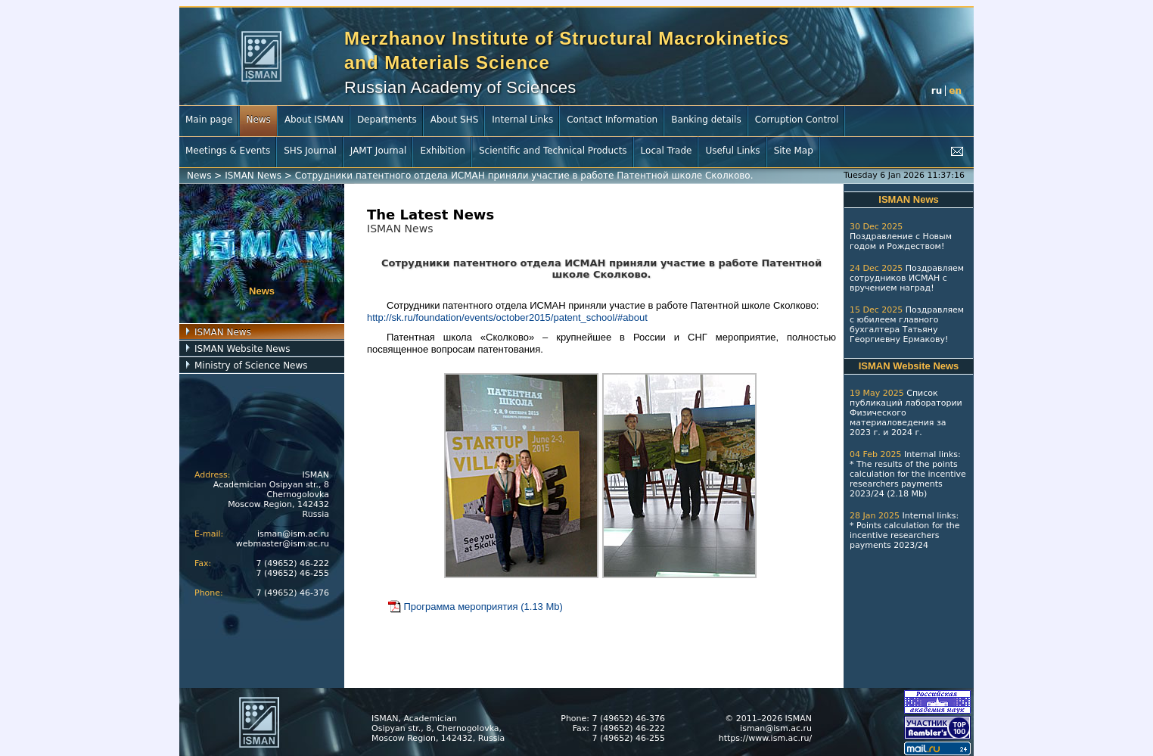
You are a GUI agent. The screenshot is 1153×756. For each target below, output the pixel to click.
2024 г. (906, 432)
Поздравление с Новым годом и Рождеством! (901, 241)
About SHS (454, 119)
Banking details (706, 119)
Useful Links (732, 150)
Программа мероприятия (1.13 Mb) (475, 606)
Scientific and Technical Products (553, 150)
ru (936, 91)
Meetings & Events (227, 150)
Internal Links (522, 119)
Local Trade (666, 150)
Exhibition (442, 150)
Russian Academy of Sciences (460, 87)
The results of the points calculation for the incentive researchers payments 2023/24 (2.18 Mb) (908, 479)
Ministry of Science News (251, 365)
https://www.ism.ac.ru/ (765, 738)
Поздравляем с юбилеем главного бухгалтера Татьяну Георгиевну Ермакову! (907, 324)
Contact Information (612, 119)
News (258, 119)
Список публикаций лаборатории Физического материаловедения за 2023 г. (906, 412)
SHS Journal (310, 150)
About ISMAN (313, 119)
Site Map (793, 150)
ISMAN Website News (242, 349)
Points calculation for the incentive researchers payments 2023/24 (904, 535)
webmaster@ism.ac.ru (282, 544)
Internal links (931, 454)
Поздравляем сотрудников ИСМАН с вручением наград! (907, 278)
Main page (208, 119)
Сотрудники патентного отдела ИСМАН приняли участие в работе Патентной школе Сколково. (524, 175)
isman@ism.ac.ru (293, 534)
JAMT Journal (378, 150)
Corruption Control (797, 119)
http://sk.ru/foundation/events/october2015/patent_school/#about (507, 317)
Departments (387, 119)
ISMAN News (253, 175)
